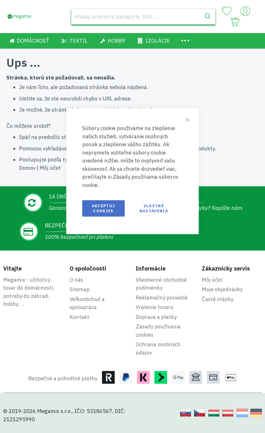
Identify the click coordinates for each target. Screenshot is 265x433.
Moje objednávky (222, 289)
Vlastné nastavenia (153, 208)
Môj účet (50, 167)
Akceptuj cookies (103, 208)
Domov (27, 167)
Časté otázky (217, 299)
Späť (24, 137)
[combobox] (143, 16)
